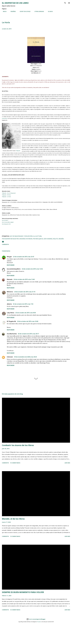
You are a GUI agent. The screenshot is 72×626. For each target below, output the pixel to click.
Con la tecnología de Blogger (36, 619)
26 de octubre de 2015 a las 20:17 (28, 334)
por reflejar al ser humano (42, 239)
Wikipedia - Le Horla (6, 196)
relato (55, 239)
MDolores (10, 292)
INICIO (3, 11)
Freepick (39, 621)
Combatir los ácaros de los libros (18, 445)
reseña (61, 239)
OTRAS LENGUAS (38, 11)
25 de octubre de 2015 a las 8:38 (25, 313)
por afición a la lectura (33, 236)
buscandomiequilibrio (14, 269)
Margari (9, 257)
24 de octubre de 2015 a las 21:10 (24, 292)
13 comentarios (15, 536)
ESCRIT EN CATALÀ (24, 11)
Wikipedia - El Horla (6, 194)
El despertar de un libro (15, 3)
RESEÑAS (12, 11)
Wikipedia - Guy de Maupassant (9, 193)
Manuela (9, 279)
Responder (10, 265)
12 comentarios (15, 610)
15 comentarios (15, 463)
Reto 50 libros (5, 220)
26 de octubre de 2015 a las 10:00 (27, 321)
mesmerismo (4, 118)
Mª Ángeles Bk (11, 321)
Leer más (67, 463)
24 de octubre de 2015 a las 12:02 (32, 269)
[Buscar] (65, 3)
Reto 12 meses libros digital (7, 222)
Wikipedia (18, 150)
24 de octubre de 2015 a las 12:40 (24, 279)
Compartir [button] (5, 244)
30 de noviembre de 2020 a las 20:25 (25, 357)
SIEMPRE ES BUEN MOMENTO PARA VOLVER (23, 592)
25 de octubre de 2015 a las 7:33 (23, 304)
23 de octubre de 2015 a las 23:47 (23, 257)
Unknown (10, 357)
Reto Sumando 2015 (6, 224)
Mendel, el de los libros (13, 518)
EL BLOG (49, 11)
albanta (9, 304)
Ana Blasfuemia (12, 334)
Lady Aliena (10, 313)
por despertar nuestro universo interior (17, 239)
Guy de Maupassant (17, 236)
